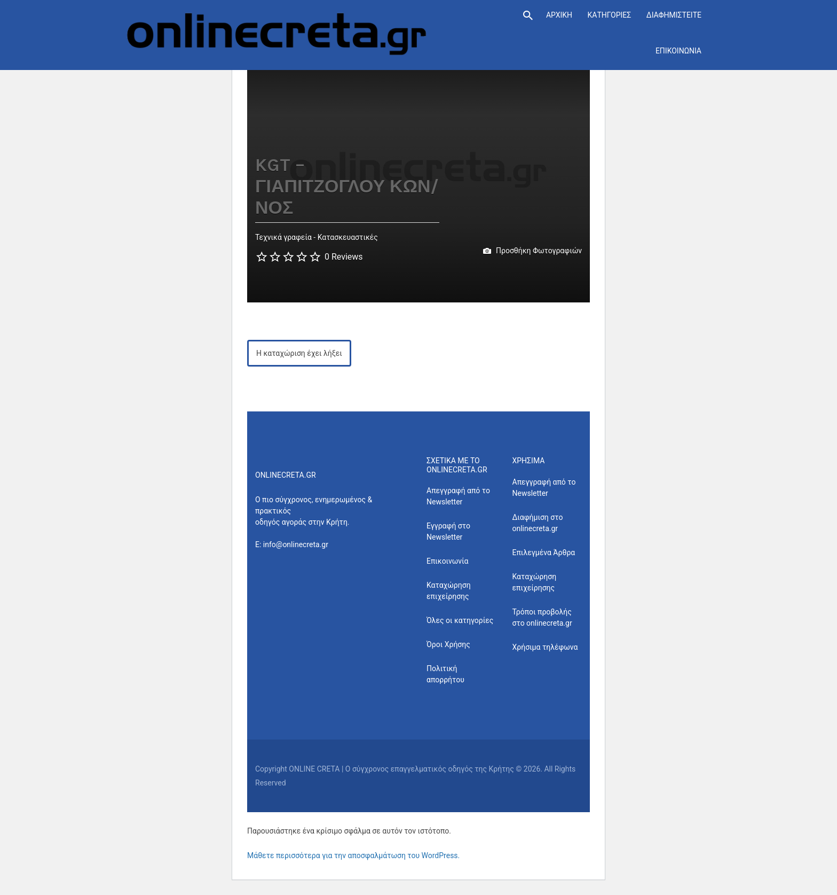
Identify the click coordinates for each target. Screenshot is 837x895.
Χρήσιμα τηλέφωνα (545, 647)
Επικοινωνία (447, 561)
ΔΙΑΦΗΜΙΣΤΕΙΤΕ (673, 15)
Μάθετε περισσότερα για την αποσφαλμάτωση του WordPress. (353, 855)
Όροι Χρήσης (448, 644)
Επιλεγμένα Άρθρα (543, 552)
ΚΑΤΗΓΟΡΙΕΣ (609, 15)
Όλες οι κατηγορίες (460, 620)
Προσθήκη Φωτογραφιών (532, 251)
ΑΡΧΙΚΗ (559, 15)
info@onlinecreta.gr (295, 544)
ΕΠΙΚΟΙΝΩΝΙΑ (678, 50)
